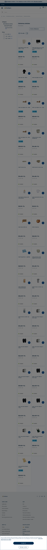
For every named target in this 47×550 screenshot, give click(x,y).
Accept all (23, 543)
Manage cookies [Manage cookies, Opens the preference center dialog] (23, 547)
